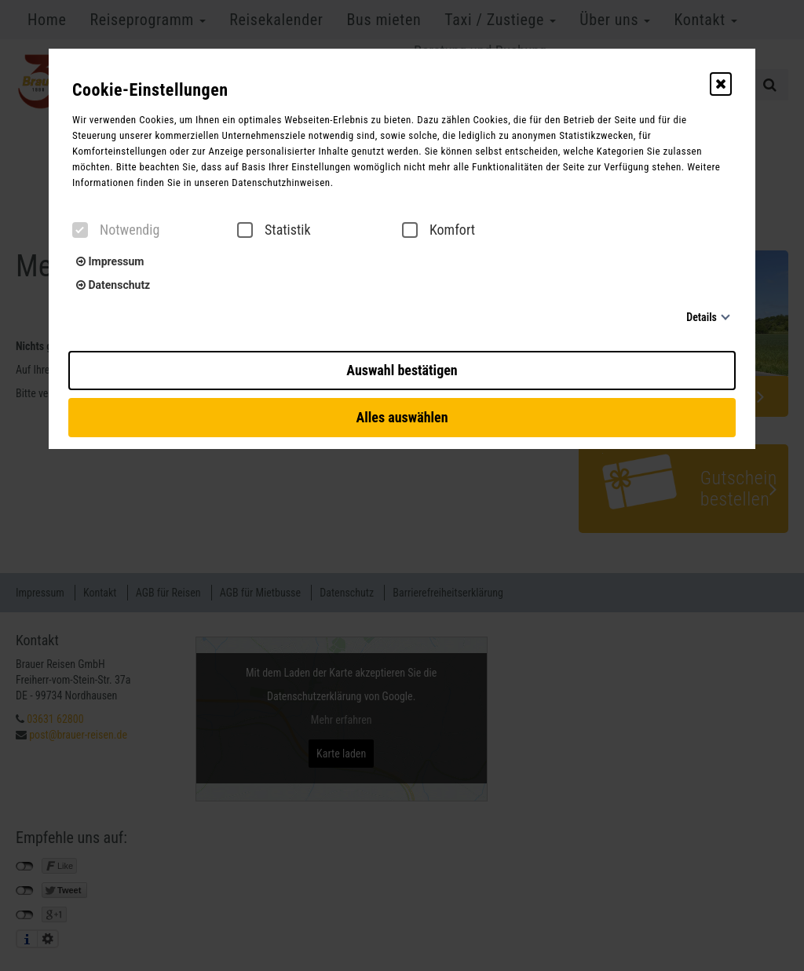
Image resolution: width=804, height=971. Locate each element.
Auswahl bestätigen (401, 370)
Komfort (438, 230)
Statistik (274, 230)
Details (701, 317)
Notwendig (115, 230)
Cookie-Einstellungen (150, 90)
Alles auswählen (402, 417)
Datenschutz (113, 285)
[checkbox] (80, 230)
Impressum (110, 261)
